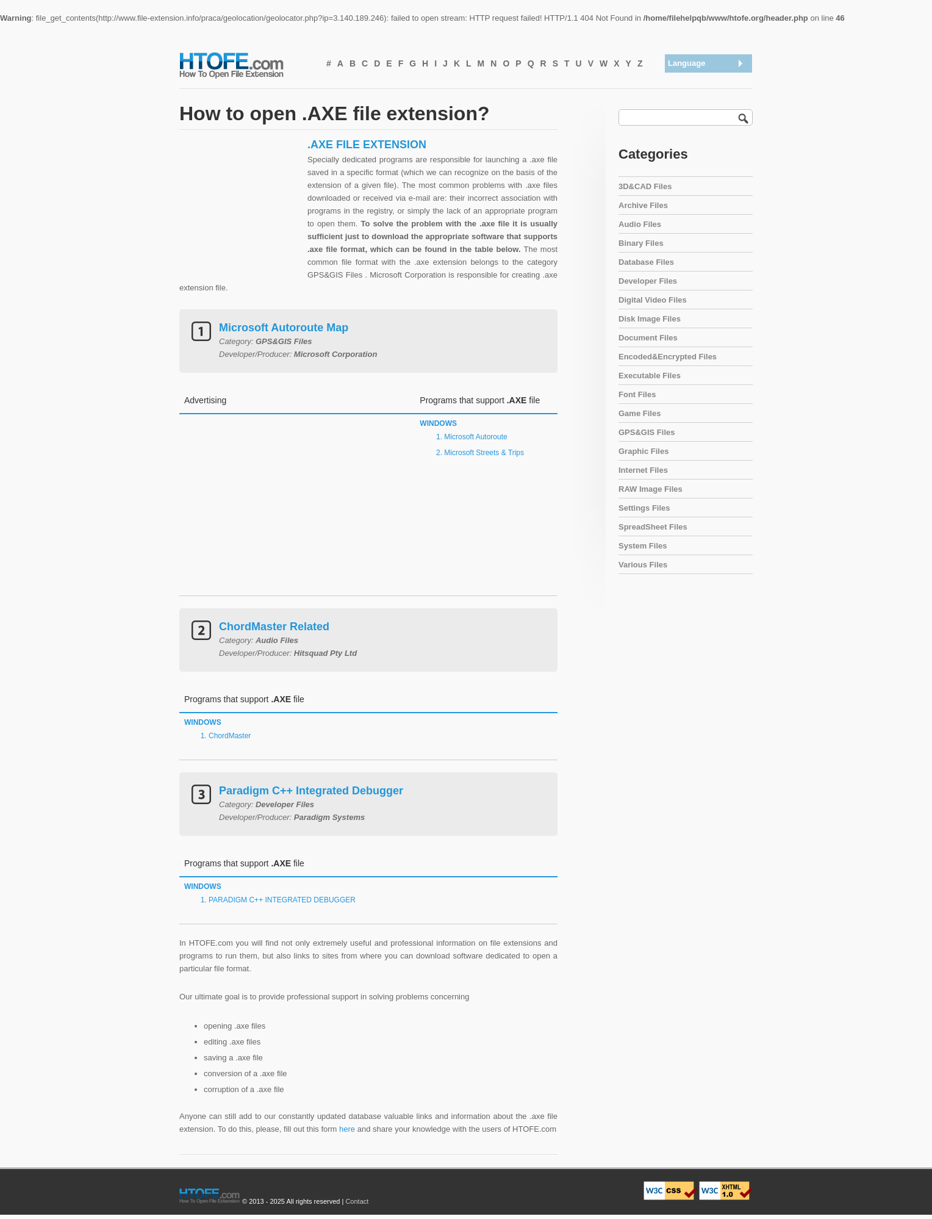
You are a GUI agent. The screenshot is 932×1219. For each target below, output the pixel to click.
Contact (356, 1201)
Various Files (642, 564)
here (347, 1129)
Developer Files (647, 281)
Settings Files (644, 507)
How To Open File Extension (245, 65)
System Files (642, 545)
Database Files (646, 262)
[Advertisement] (240, 214)
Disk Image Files (649, 318)
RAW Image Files (650, 489)
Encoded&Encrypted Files (667, 356)
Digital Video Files (652, 299)
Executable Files (649, 375)
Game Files (639, 413)
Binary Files (641, 243)
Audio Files (639, 224)
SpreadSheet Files (652, 526)
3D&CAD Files (645, 186)
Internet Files (643, 470)
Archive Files (643, 205)
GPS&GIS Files (646, 432)
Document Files (648, 337)
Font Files (637, 394)
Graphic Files (643, 451)
